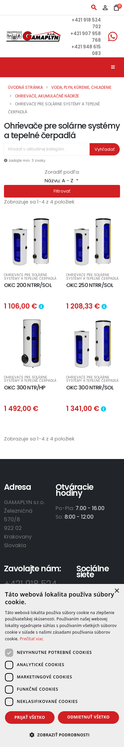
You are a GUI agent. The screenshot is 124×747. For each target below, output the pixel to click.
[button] (62, 735)
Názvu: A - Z (62, 180)
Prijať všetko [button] (30, 717)
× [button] (116, 591)
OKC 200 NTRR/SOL (28, 285)
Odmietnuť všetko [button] (88, 717)
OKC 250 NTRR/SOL (89, 285)
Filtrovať (62, 191)
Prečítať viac (31, 639)
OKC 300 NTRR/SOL (90, 387)
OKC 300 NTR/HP (24, 387)
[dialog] (62, 665)
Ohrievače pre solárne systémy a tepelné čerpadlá (30, 276)
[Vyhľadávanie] (47, 149)
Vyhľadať (105, 149)
